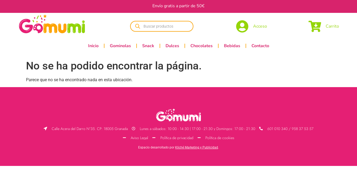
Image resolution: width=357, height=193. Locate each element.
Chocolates (201, 46)
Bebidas (232, 46)
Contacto (260, 46)
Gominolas (120, 46)
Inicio (93, 46)
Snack (148, 46)
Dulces (172, 46)
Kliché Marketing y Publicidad (196, 147)
